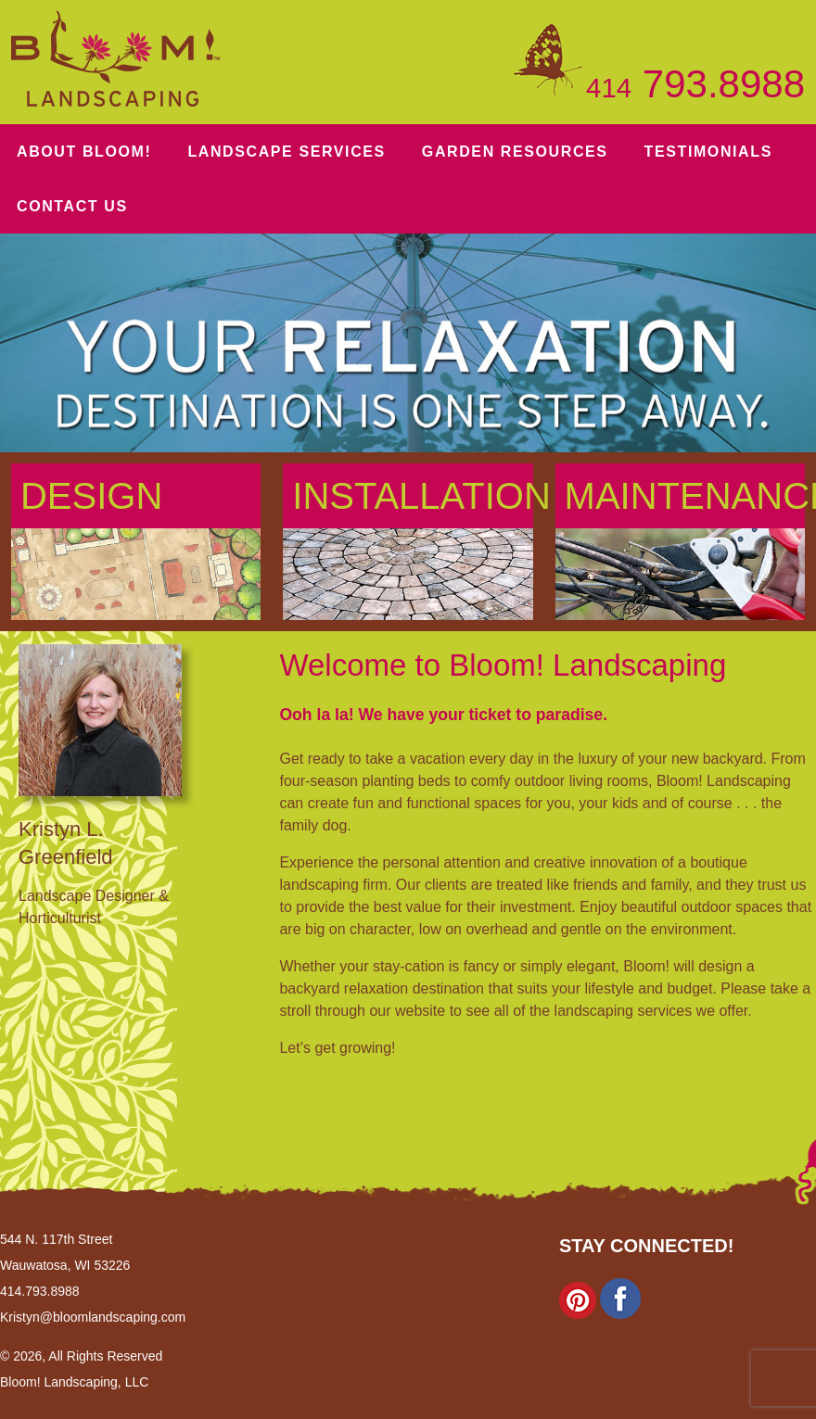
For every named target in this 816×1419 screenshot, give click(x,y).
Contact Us (72, 206)
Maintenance (685, 488)
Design (91, 488)
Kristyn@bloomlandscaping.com (92, 1310)
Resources (515, 151)
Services (286, 151)
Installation (412, 488)
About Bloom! (84, 151)
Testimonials (708, 151)
